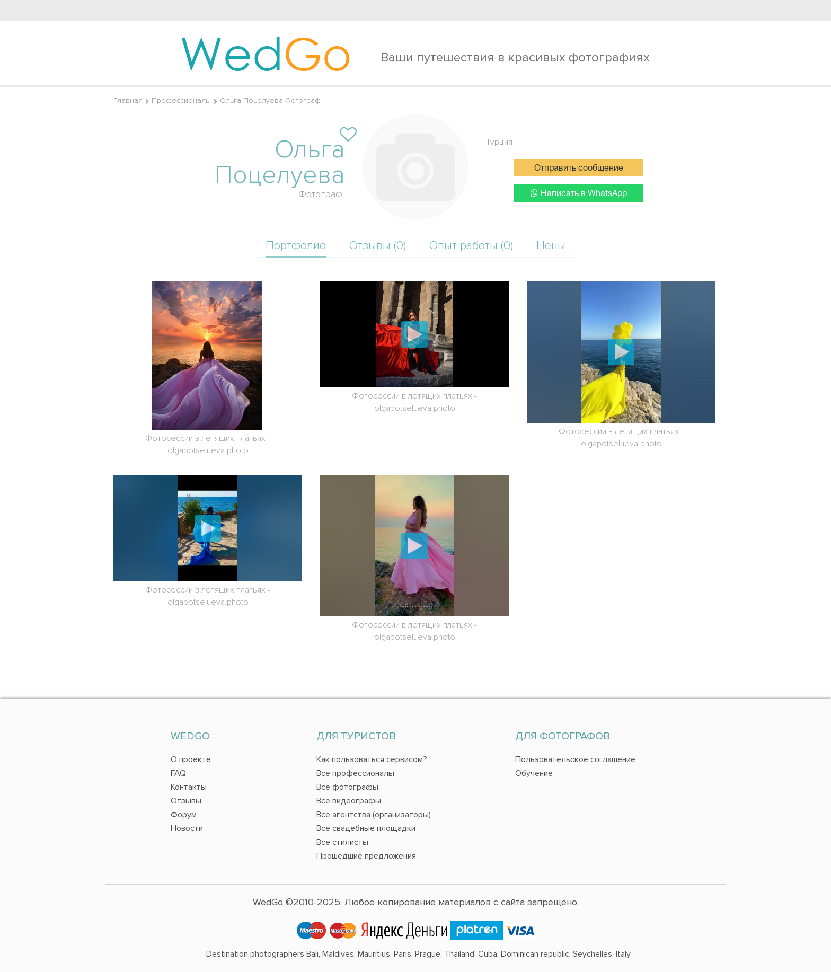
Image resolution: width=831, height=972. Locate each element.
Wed (266, 53)
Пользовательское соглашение (575, 759)
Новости (187, 828)
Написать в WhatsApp (579, 193)
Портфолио (296, 245)
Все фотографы (347, 787)
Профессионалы (181, 100)
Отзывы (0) (377, 245)
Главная (128, 100)
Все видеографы (348, 801)
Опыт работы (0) (471, 245)
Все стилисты (342, 842)
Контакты (189, 787)
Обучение (534, 773)
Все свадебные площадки (365, 828)
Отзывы (186, 801)
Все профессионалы (355, 773)
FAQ (178, 773)
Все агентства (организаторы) (373, 814)
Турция (499, 142)
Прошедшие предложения (366, 856)
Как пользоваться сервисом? (371, 759)
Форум (184, 814)
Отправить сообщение (578, 168)
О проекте (191, 759)
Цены (550, 245)
